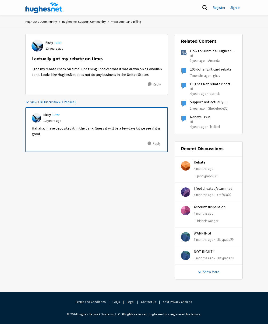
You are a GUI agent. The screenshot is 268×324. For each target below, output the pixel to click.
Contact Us (148, 302)
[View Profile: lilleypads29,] (185, 237)
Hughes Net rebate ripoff (210, 84)
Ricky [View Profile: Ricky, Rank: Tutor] (49, 43)
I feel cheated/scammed (213, 188)
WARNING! (202, 233)
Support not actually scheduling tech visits (207, 102)
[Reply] (154, 84)
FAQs (116, 302)
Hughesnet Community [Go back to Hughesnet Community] (41, 21)
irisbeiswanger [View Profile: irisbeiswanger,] (208, 221)
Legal (130, 302)
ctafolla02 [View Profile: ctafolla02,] (224, 195)
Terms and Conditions (90, 302)
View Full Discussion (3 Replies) (50, 102)
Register (219, 7)
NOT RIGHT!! (204, 252)
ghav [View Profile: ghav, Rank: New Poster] (216, 75)
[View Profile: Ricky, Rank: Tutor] (37, 46)
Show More (208, 272)
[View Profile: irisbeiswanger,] (185, 210)
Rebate (199, 162)
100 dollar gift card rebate (211, 69)
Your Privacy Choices (178, 302)
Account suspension (210, 207)
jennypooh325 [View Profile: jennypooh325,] (207, 176)
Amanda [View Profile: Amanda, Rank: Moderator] (214, 60)
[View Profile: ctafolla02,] (185, 192)
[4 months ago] (203, 168)
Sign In (235, 7)
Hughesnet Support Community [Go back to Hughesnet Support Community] (84, 21)
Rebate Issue (200, 117)
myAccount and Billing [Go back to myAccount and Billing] (126, 21)
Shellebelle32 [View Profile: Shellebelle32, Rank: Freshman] (217, 108)
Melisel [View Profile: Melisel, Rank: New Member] (215, 126)
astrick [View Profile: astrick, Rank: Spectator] (215, 93)
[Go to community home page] (44, 7)
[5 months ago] (203, 239)
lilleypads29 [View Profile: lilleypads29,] (225, 239)
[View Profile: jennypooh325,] (185, 166)
